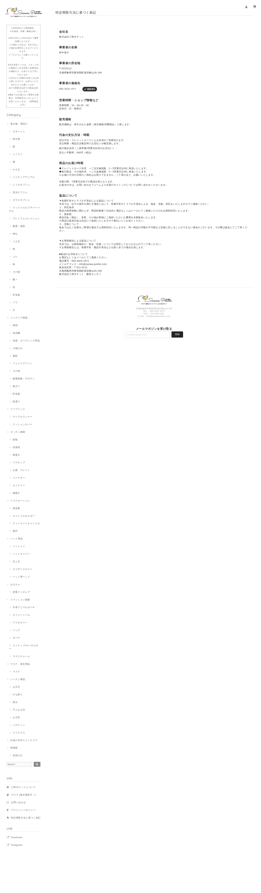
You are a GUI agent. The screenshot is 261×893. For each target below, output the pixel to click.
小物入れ (18, 348)
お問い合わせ (18, 802)
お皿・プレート (21, 470)
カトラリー (19, 485)
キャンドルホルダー (24, 516)
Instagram (16, 845)
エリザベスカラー (22, 569)
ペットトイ (19, 546)
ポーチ (16, 637)
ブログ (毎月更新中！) (23, 794)
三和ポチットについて (23, 787)
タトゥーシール (21, 615)
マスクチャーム (21, 656)
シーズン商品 (17, 679)
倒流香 (16, 508)
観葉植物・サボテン (24, 378)
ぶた (15, 256)
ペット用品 (16, 538)
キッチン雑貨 (17, 432)
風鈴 (15, 355)
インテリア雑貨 (19, 317)
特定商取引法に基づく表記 (26, 817)
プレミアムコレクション (26, 218)
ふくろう (18, 154)
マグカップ (19, 462)
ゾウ (15, 302)
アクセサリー (20, 622)
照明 (15, 325)
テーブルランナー (22, 416)
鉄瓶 (15, 439)
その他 (16, 272)
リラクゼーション (20, 500)
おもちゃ (15, 584)
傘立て (16, 386)
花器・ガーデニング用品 (26, 340)
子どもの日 (19, 709)
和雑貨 (14, 747)
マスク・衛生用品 (20, 664)
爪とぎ (16, 561)
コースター (19, 477)
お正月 (16, 687)
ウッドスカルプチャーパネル (24, 209)
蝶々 (15, 279)
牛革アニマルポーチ (24, 607)
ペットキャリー (21, 554)
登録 (177, 334)
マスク (16, 671)
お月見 (16, 717)
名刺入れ (18, 755)
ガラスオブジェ (21, 200)
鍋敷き (16, 493)
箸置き (16, 454)
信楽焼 (16, 447)
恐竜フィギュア (21, 592)
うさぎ (16, 241)
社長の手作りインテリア (24, 740)
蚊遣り (16, 401)
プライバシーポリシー (23, 810)
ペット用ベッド (21, 576)
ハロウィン (19, 725)
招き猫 (16, 139)
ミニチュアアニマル (24, 177)
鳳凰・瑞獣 (19, 226)
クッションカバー (22, 424)
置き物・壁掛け (19, 123)
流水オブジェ (20, 192)
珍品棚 (16, 333)
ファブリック (17, 409)
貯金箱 (16, 294)
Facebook (16, 837)
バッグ (16, 630)
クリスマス (19, 732)
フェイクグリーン (22, 363)
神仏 (15, 233)
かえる (16, 169)
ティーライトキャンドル (26, 523)
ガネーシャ (19, 131)
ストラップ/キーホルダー (23, 647)
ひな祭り (18, 694)
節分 (15, 702)
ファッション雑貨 (20, 599)
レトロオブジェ (21, 184)
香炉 (15, 531)
